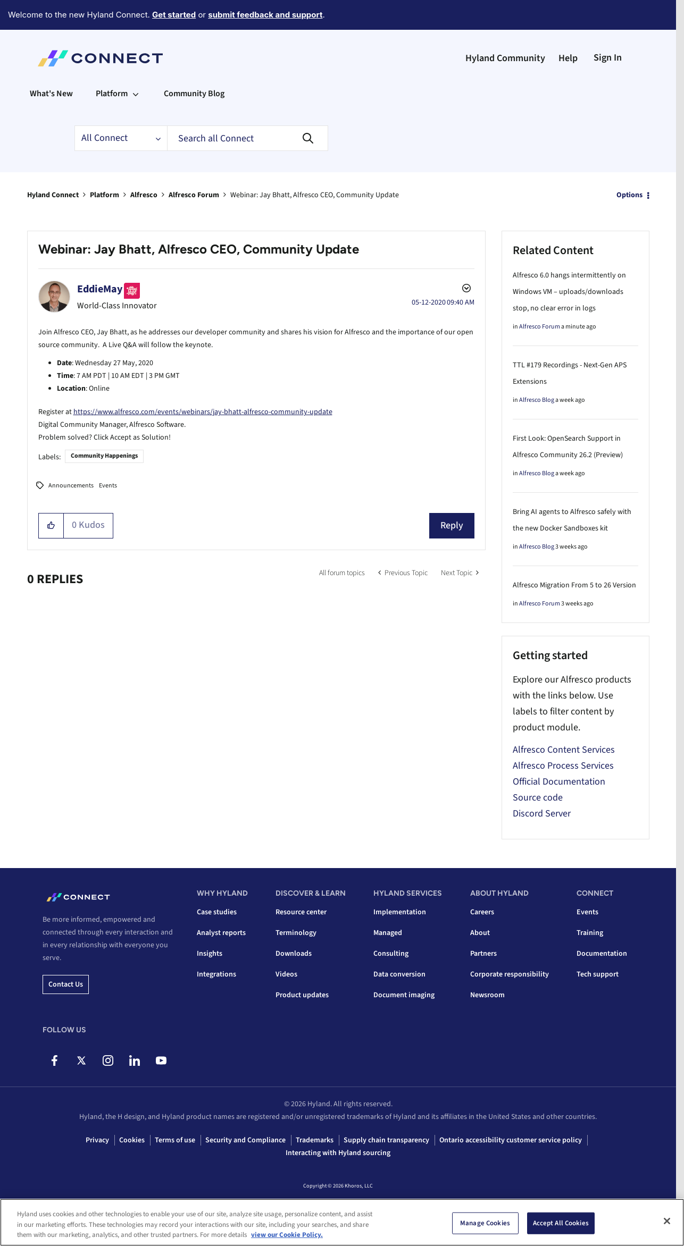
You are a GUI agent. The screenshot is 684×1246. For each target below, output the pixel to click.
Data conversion (399, 974)
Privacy (97, 1140)
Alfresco (143, 195)
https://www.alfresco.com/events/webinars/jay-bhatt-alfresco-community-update (202, 412)
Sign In (608, 57)
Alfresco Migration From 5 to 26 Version (574, 585)
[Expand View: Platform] (135, 93)
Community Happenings (104, 455)
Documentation (602, 953)
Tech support (598, 974)
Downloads (294, 953)
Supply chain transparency (386, 1140)
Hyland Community (505, 58)
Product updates (302, 995)
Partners (483, 953)
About (480, 933)
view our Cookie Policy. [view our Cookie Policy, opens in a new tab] (287, 1236)
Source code (538, 797)
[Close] (667, 1222)
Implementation (399, 912)
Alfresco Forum (194, 195)
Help (568, 58)
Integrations (216, 974)
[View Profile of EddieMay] (99, 289)
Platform (104, 195)
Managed (387, 933)
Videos (286, 974)
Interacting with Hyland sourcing (338, 1153)
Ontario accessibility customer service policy (510, 1140)
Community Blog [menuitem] (194, 93)
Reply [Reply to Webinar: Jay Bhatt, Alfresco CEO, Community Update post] (451, 525)
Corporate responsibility (509, 974)
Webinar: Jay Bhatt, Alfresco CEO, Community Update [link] (314, 195)
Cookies (132, 1140)
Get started (174, 15)
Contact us (65, 984)
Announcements (71, 485)
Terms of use (175, 1140)
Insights (209, 953)
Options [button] (629, 195)
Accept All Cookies (561, 1224)
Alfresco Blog (536, 400)
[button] (51, 525)
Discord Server (542, 813)
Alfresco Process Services (563, 765)
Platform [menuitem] (112, 93)
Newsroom (487, 995)
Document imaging (404, 995)
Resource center (301, 912)
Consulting (390, 953)
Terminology (296, 933)
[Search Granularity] (120, 138)
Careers (482, 912)
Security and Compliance (245, 1140)
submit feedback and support (265, 15)
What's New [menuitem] (51, 93)
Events (108, 485)
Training (590, 933)
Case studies (217, 912)
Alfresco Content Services (564, 749)
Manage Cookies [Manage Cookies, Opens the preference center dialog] (485, 1224)
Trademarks (314, 1140)
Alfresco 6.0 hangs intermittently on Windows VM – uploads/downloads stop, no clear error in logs (569, 292)
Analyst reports (221, 933)
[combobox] (247, 138)
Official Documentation (559, 781)
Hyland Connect (53, 195)
